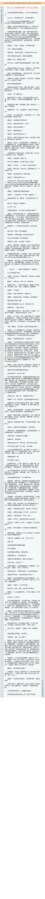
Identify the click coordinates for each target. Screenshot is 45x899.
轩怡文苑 (38, 3)
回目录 (1, 17)
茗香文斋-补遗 (31, 3)
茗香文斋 (24, 3)
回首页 (1, 21)
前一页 (1, 13)
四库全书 (13, 3)
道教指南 (18, 3)
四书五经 (7, 3)
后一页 (1, 9)
